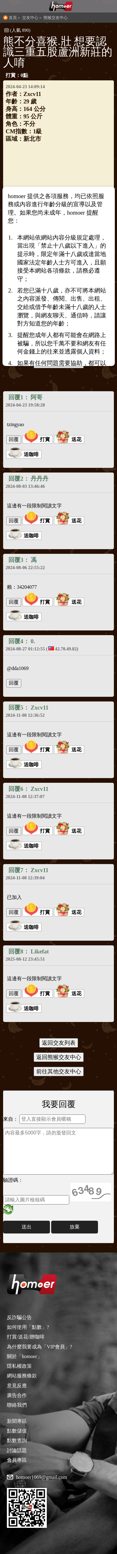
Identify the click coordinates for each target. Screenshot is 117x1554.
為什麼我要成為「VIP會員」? (39, 1346)
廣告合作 (17, 1395)
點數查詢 (17, 1440)
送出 (27, 1226)
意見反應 (17, 1385)
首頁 (13, 17)
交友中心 (30, 17)
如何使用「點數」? (28, 1327)
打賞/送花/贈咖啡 (26, 1336)
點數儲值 (17, 1430)
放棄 (75, 1226)
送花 (68, 439)
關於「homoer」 (24, 1356)
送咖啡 (23, 454)
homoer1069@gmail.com (41, 1477)
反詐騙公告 (19, 1317)
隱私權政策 (19, 1366)
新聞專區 (17, 1421)
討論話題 (17, 1450)
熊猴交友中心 (55, 17)
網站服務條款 (22, 1375)
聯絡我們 (17, 1405)
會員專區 (17, 1460)
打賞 (37, 439)
